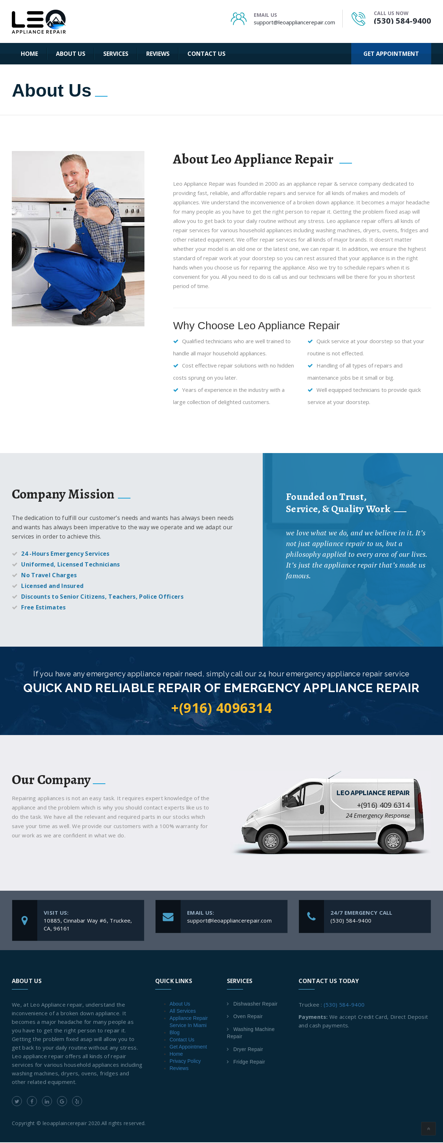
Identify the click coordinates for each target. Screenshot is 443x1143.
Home (29, 54)
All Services (183, 1012)
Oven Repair (248, 1017)
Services (115, 54)
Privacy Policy (185, 1062)
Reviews (158, 54)
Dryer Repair (248, 1050)
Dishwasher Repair (255, 1004)
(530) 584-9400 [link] (344, 1005)
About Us (70, 54)
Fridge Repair (249, 1062)
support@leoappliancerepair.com (294, 22)
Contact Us (206, 54)
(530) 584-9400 (402, 20)
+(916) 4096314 (221, 708)
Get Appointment (188, 1047)
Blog (175, 1033)
